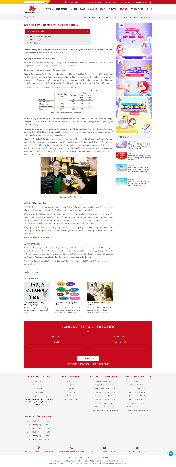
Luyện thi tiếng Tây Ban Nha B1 (38, 428)
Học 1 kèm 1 (137, 381)
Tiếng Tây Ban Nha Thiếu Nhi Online (104, 411)
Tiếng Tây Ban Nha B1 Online (104, 392)
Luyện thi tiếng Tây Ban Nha (38, 416)
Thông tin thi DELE (121, 17)
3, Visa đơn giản (34, 43)
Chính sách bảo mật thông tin (78, 457)
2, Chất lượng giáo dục (37, 40)
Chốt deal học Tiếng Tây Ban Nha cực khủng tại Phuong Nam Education (139, 158)
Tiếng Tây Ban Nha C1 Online (104, 399)
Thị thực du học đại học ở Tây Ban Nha (98, 304)
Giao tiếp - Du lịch (137, 403)
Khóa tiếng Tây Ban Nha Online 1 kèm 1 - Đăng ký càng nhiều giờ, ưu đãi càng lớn (139, 146)
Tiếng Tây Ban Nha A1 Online (104, 385)
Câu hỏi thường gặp (39, 392)
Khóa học (92, 9)
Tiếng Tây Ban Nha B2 (137, 396)
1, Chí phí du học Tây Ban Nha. (40, 37)
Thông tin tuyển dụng (39, 396)
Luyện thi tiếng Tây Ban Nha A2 (38, 425)
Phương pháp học (71, 399)
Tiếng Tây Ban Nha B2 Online (104, 396)
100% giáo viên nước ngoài (104, 407)
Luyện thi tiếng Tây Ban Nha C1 (38, 436)
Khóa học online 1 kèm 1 (104, 381)
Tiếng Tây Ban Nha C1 (137, 399)
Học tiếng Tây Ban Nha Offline (137, 377)
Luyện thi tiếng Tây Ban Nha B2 (38, 432)
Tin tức (123, 9)
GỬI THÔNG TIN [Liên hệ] (88, 359)
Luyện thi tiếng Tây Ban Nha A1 (38, 421)
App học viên (71, 396)
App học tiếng (136, 9)
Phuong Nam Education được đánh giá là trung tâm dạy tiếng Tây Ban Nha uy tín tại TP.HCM (39, 401)
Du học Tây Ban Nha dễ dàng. (38, 238)
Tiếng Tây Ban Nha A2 (137, 388)
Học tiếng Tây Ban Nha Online (104, 377)
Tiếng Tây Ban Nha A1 (137, 385)
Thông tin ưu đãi (88, 17)
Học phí (103, 9)
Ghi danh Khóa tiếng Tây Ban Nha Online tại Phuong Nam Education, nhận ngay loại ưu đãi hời (133, 170)
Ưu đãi (71, 388)
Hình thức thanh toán (100, 457)
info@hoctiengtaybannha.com (137, 2)
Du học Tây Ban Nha (104, 17)
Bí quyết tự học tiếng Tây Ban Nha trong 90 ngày (36, 304)
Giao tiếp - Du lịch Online (104, 403)
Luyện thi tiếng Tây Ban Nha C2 (38, 439)
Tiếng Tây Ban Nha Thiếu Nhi (137, 411)
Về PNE (39, 381)
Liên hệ (149, 9)
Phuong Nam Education (57, 9)
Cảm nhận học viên (39, 385)
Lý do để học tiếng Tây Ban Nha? (66, 304)
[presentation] (88, 350)
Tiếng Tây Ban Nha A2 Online (104, 388)
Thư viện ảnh (38, 388)
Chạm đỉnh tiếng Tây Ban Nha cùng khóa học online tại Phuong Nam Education (139, 183)
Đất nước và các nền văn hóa (141, 17)
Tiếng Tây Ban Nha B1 (137, 392)
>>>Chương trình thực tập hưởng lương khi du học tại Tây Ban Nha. (52, 87)
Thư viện (113, 9)
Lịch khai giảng (78, 9)
